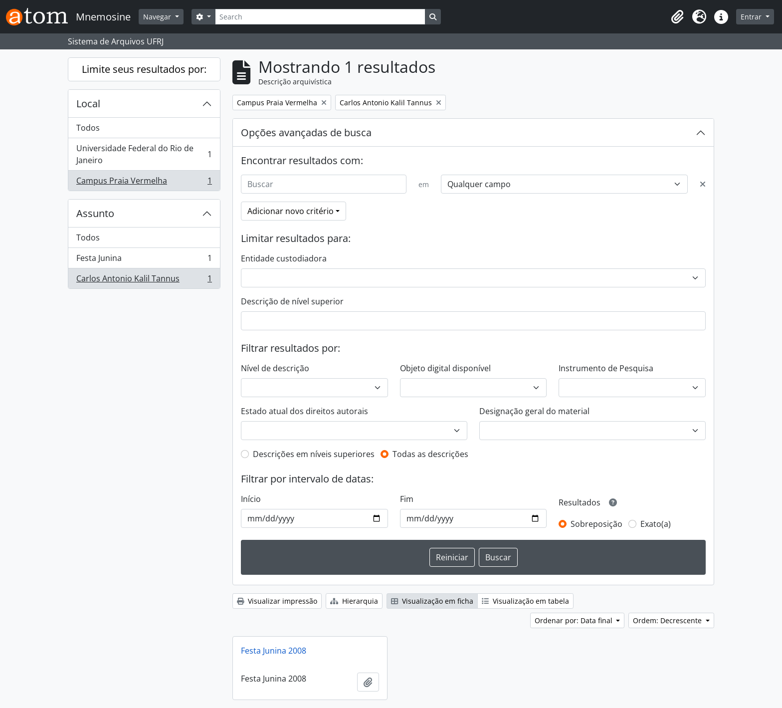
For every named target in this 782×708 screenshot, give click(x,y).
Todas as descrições (430, 454)
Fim (406, 498)
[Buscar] (323, 184)
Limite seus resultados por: (144, 69)
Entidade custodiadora (284, 258)
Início (251, 498)
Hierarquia (354, 601)
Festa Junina (144, 260)
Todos (88, 127)
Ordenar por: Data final (574, 620)
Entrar (752, 16)
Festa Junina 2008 (273, 650)
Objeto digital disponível (445, 368)
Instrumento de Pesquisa (606, 368)
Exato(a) (655, 523)
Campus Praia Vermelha (144, 183)
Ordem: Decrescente (668, 620)
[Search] (320, 16)
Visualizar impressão (277, 601)
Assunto (95, 213)
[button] (677, 17)
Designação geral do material (534, 411)
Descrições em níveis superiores (314, 454)
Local (88, 103)
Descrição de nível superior (292, 301)
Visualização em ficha (432, 601)
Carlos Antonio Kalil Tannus (144, 280)
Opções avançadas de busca (306, 132)
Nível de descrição (275, 368)
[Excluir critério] (703, 184)
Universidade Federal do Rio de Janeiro (144, 154)
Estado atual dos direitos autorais (304, 411)
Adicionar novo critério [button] (290, 211)
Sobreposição (596, 523)
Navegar (158, 16)
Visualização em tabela (525, 601)
